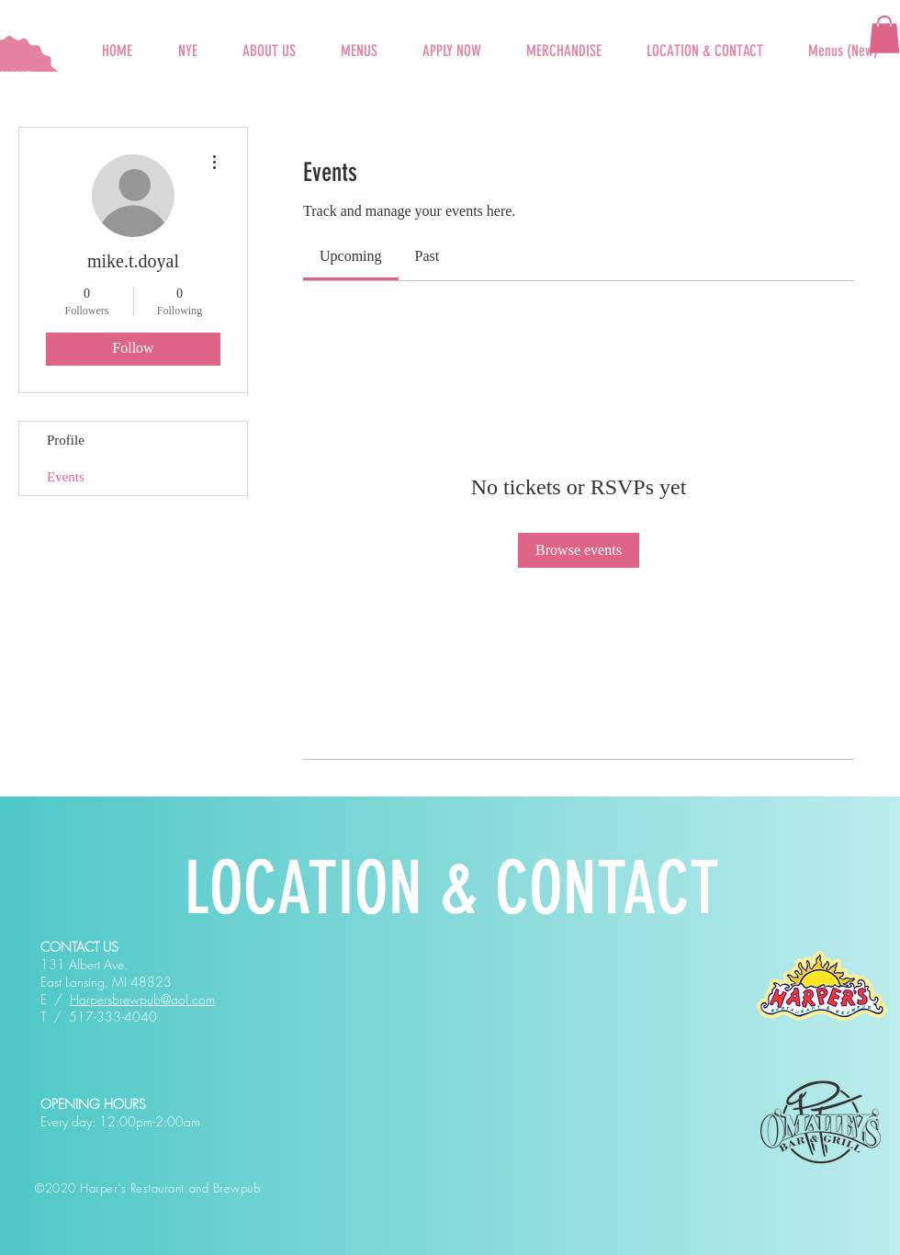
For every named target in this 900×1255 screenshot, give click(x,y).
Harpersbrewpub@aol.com (142, 999)
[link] (351, 256)
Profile (65, 440)
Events (65, 476)
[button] (358, 42)
